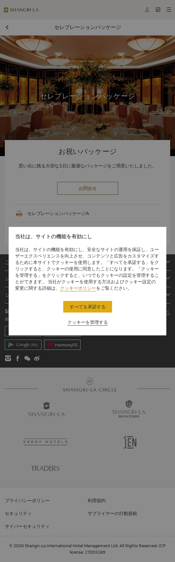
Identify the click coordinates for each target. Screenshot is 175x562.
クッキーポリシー (78, 288)
